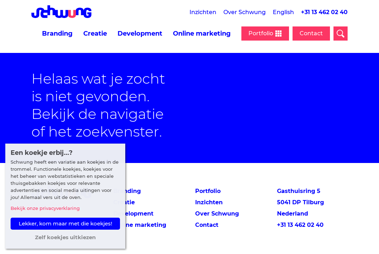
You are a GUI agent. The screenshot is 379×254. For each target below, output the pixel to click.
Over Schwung (244, 12)
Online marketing (202, 33)
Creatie (95, 33)
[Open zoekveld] (340, 33)
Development (140, 33)
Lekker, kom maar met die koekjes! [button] (65, 223)
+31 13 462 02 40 (324, 12)
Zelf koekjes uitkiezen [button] (65, 237)
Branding (57, 33)
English (283, 12)
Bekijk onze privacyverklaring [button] (45, 208)
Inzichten (203, 12)
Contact (311, 33)
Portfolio (208, 191)
